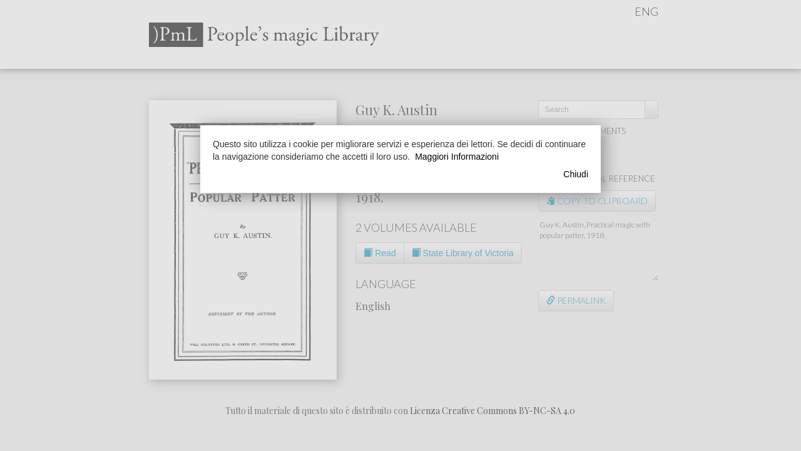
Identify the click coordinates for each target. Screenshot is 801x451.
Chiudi (575, 174)
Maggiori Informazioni (457, 157)
